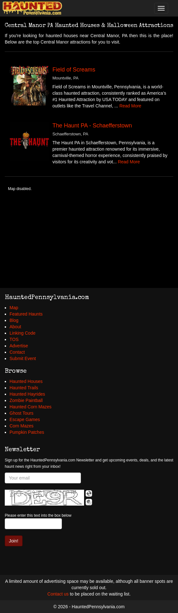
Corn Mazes (21, 425)
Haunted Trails (24, 387)
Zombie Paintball (26, 400)
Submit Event (23, 358)
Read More (130, 105)
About (15, 326)
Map (14, 307)
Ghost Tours (21, 413)
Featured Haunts (26, 314)
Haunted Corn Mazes (30, 406)
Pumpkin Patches (27, 432)
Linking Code (23, 333)
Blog (14, 320)
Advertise (19, 345)
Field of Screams (73, 69)
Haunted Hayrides (27, 394)
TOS (14, 339)
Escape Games (25, 419)
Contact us (58, 593)
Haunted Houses (26, 381)
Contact (17, 352)
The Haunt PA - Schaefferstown (92, 125)
